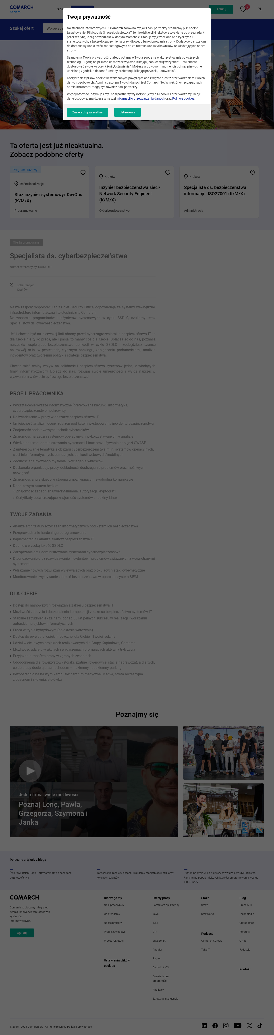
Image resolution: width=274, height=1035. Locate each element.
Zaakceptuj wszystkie (87, 112)
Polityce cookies (183, 98)
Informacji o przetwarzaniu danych (140, 98)
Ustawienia (127, 112)
